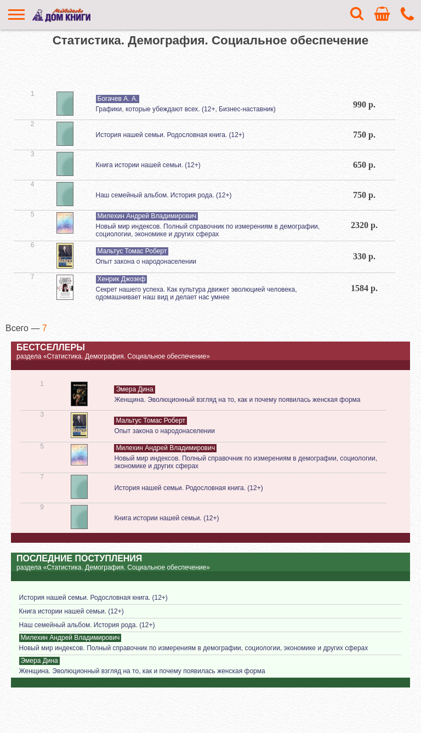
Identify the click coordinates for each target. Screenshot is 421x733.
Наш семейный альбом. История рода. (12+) (164, 195)
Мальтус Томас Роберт (132, 251)
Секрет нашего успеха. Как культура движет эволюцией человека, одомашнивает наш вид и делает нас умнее (196, 293)
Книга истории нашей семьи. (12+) (148, 165)
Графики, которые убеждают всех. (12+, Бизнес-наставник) (186, 109)
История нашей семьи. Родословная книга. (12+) (170, 135)
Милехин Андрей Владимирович (147, 216)
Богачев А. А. (118, 99)
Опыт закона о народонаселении (146, 261)
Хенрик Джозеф (122, 279)
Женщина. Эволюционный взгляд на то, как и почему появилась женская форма (237, 400)
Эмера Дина (134, 389)
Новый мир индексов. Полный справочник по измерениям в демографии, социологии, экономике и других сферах (208, 230)
